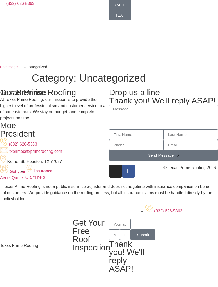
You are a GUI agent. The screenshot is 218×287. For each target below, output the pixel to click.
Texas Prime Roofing (19, 245)
